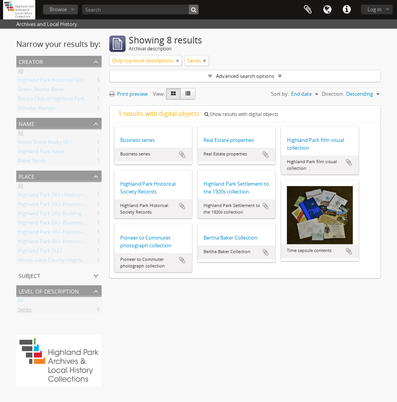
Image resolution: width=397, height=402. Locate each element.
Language (327, 9)
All (20, 72)
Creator (31, 61)
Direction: (333, 93)
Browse (58, 9)
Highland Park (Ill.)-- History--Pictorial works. (68, 196)
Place (27, 176)
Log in (374, 9)
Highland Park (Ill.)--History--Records (60, 242)
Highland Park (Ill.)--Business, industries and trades (76, 224)
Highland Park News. (42, 152)
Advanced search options (245, 75)
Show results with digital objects (241, 114)
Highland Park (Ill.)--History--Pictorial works (67, 205)
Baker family (32, 162)
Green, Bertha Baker (41, 90)
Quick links (346, 9)
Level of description (49, 290)
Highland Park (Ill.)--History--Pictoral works (67, 233)
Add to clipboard (182, 155)
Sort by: (280, 93)
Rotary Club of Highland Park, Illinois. (60, 100)
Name (27, 123)
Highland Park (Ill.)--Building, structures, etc (67, 214)
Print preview (128, 93)
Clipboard (308, 9)
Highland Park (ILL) (40, 251)
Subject (29, 275)
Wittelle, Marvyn (36, 109)
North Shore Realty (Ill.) (44, 143)
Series (24, 310)
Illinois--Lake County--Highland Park (59, 261)
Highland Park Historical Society (54, 81)
